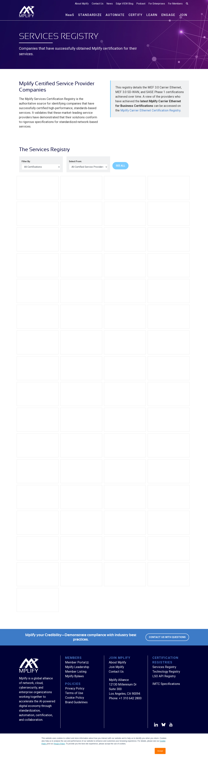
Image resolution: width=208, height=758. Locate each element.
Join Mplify (116, 667)
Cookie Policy (74, 697)
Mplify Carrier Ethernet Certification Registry (150, 110)
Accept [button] (160, 751)
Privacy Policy (59, 744)
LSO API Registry (164, 676)
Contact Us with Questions (167, 637)
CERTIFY (135, 15)
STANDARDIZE (90, 15)
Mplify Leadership (77, 667)
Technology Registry (166, 671)
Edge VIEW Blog (124, 3)
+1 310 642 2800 (130, 698)
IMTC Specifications (166, 684)
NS (70, 15)
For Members (175, 3)
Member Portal (75, 662)
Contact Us (97, 3)
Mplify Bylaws (74, 676)
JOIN (183, 15)
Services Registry (164, 667)
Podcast (140, 3)
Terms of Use (74, 693)
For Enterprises (156, 3)
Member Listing (75, 671)
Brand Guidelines (76, 702)
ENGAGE (168, 15)
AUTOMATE (115, 15)
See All (120, 165)
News (109, 3)
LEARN (151, 15)
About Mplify (82, 3)
